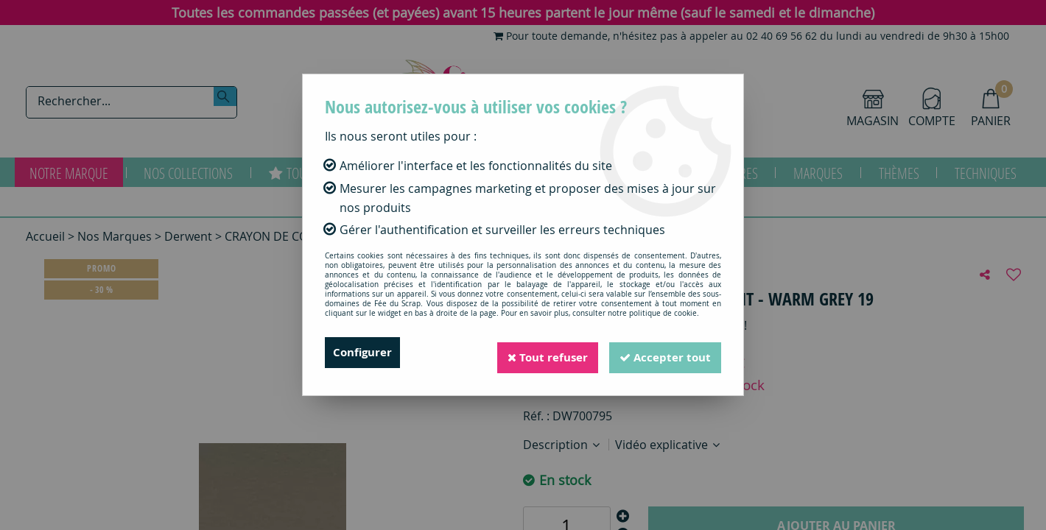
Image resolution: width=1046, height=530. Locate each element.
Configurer (364, 352)
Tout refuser (538, 352)
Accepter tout (662, 352)
